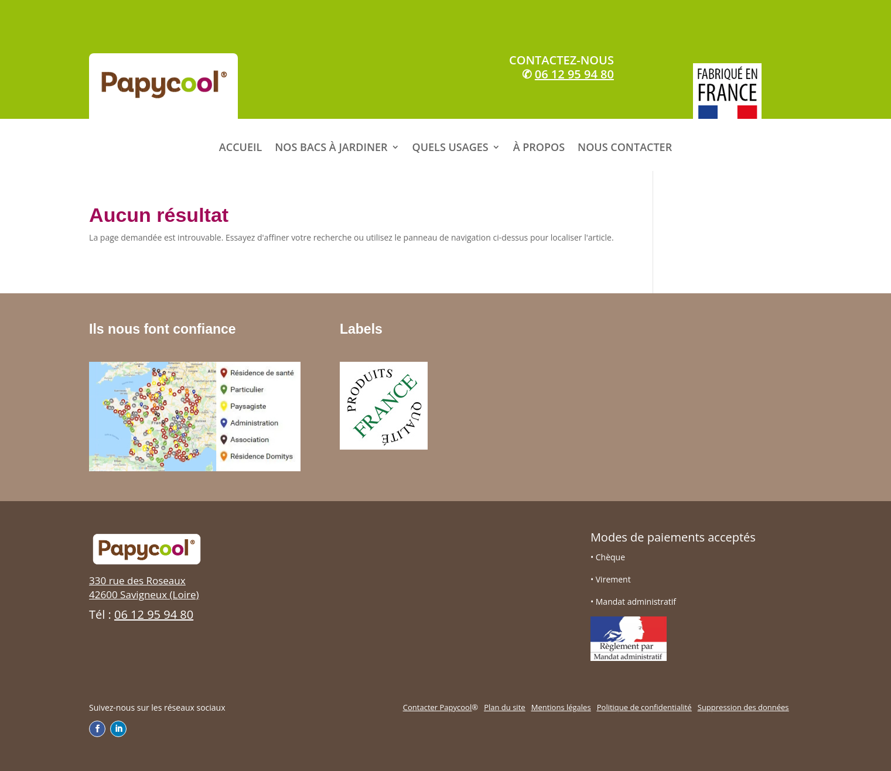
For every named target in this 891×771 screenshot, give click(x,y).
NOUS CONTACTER (625, 147)
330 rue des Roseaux (137, 580)
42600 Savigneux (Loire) (144, 594)
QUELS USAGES (450, 147)
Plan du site (504, 707)
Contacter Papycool (437, 707)
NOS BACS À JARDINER (331, 147)
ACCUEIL (240, 147)
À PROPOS (539, 147)
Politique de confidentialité (644, 707)
